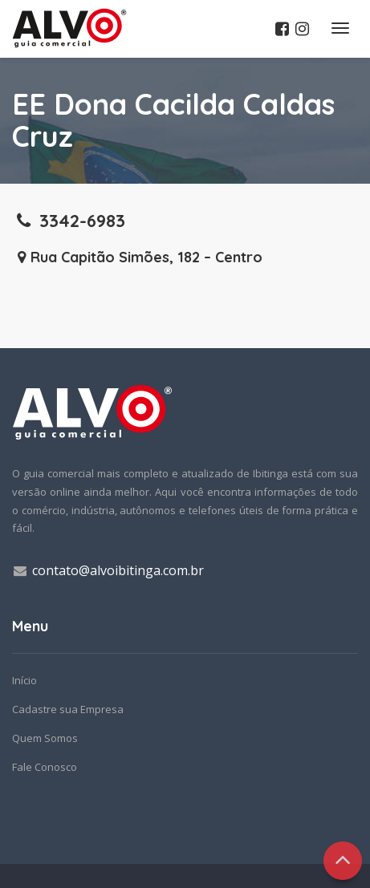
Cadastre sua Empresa (68, 709)
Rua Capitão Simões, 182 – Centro (137, 257)
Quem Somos (45, 738)
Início (24, 680)
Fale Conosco (44, 767)
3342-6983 (68, 220)
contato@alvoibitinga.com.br (118, 570)
